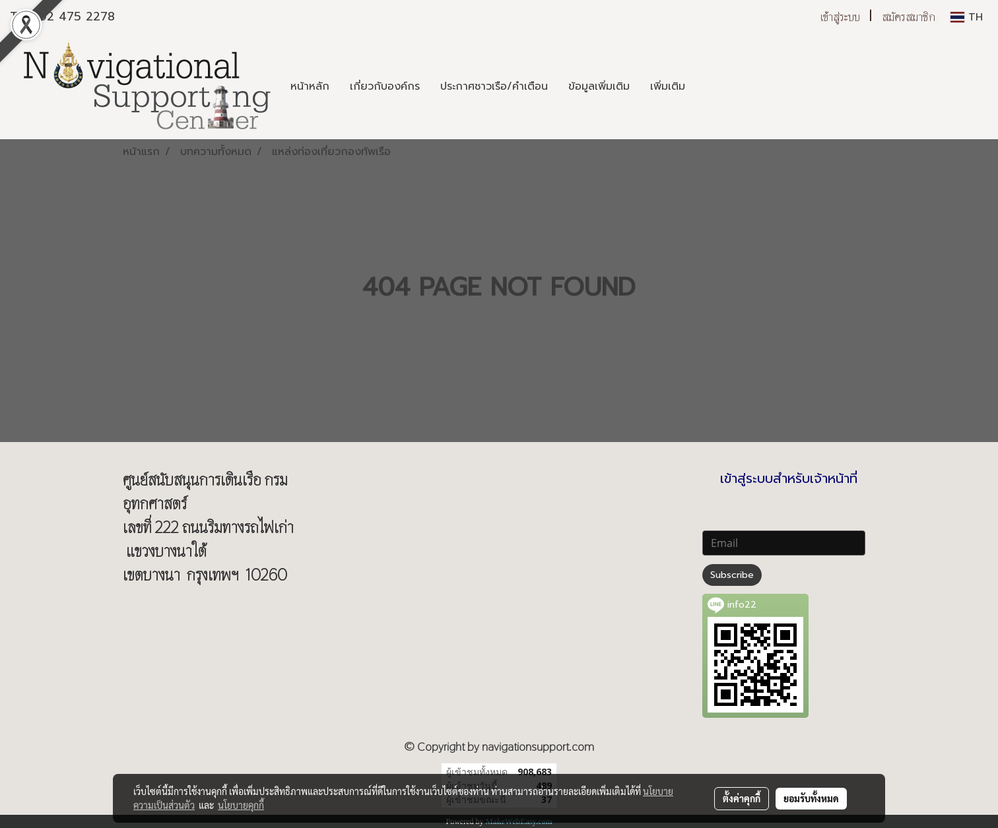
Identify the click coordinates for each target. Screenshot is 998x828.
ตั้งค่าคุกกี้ (741, 798)
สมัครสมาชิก (908, 16)
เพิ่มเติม (667, 86)
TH (966, 17)
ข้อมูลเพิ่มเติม (599, 86)
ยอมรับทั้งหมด (811, 798)
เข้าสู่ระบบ (840, 16)
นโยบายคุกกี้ (241, 805)
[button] (707, 86)
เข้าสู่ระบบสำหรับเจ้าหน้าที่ (788, 478)
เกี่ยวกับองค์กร (385, 86)
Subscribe (732, 575)
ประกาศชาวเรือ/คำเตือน (494, 86)
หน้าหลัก (309, 86)
